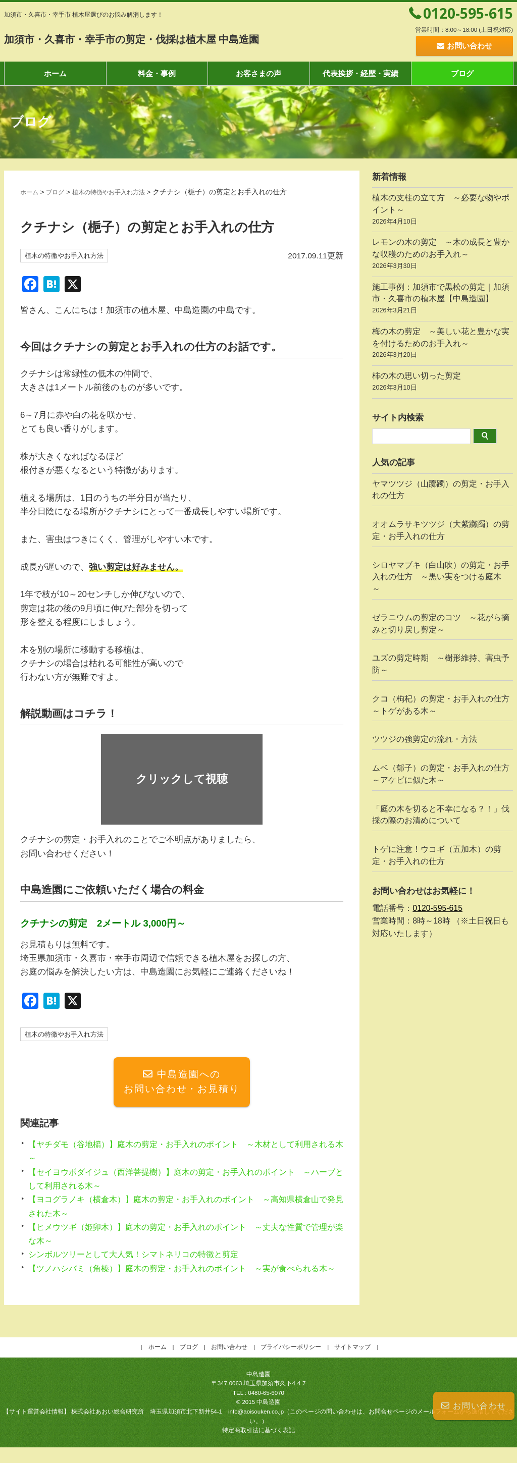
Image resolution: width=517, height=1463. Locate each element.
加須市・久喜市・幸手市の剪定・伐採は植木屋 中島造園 (176, 38)
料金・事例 (157, 73)
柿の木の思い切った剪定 (442, 382)
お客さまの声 (258, 73)
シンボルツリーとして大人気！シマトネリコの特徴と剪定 (139, 1256)
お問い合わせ (473, 1405)
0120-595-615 (468, 13)
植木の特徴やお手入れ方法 (120, 192)
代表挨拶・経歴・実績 (360, 73)
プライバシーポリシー (291, 1363)
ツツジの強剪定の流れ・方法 (424, 739)
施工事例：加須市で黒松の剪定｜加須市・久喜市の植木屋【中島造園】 (442, 300)
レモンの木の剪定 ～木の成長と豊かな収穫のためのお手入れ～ (442, 255)
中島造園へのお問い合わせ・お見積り (182, 1083)
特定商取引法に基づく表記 (258, 1446)
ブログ (462, 73)
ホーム (55, 73)
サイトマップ (352, 1363)
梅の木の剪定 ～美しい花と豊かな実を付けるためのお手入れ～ (442, 344)
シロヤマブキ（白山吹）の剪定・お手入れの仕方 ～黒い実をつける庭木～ (440, 577)
